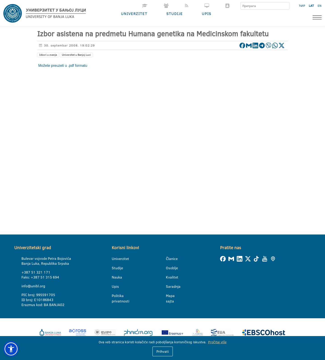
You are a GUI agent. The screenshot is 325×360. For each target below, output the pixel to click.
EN (319, 5)
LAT (311, 5)
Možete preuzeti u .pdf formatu (62, 65)
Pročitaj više (217, 342)
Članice (169, 258)
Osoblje (169, 267)
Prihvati (162, 351)
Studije (174, 13)
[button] (11, 348)
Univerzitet (134, 13)
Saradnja (169, 286)
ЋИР (302, 5)
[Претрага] (285, 6)
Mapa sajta (169, 296)
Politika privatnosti (114, 296)
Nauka (114, 277)
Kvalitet (169, 277)
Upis (206, 13)
